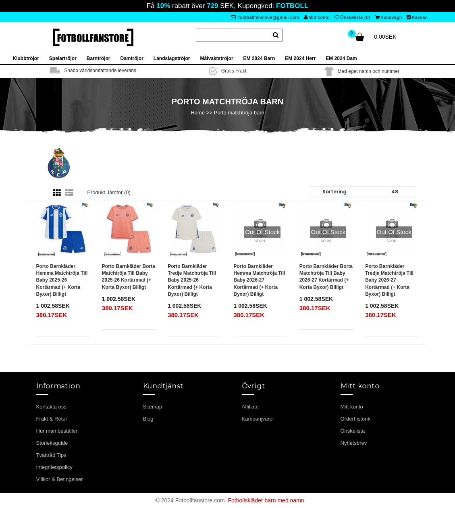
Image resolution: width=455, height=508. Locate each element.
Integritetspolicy (54, 467)
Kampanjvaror (258, 419)
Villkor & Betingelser (59, 479)
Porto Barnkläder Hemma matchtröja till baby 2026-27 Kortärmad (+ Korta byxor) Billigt (259, 280)
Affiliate (250, 407)
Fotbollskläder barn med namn (266, 500)
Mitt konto (317, 17)
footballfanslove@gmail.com (265, 17)
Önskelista (353, 431)
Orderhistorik (355, 419)
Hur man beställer (57, 431)
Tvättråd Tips (51, 455)
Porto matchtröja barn (239, 113)
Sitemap (152, 407)
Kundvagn (388, 17)
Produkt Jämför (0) (109, 192)
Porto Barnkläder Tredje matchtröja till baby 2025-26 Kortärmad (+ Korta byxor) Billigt (192, 280)
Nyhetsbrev (354, 443)
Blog (148, 419)
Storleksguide (52, 443)
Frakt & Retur (51, 419)
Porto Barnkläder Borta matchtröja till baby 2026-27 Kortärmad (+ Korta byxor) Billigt (326, 276)
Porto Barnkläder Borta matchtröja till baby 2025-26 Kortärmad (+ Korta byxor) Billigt (128, 276)
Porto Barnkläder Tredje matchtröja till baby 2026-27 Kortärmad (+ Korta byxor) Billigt (389, 280)
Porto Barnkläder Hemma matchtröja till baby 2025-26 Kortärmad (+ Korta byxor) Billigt (62, 280)
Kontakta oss (51, 407)
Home (198, 113)
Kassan (417, 17)
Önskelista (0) (352, 17)
